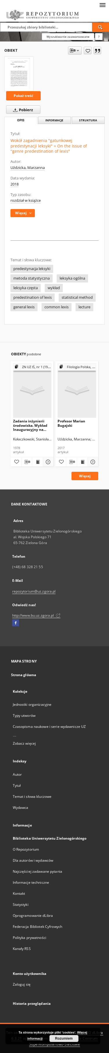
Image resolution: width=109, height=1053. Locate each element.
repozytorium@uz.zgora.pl (34, 591)
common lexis (56, 307)
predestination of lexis (32, 297)
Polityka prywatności (29, 937)
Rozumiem (64, 1038)
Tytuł (17, 785)
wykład (54, 287)
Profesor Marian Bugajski (71, 423)
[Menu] (102, 4)
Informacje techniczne (31, 882)
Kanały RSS (22, 948)
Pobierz (22, 109)
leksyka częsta (25, 287)
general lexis (24, 307)
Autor (17, 774)
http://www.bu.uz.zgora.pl (36, 615)
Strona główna (23, 674)
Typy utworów (24, 715)
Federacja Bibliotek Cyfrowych (37, 926)
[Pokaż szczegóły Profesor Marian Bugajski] (92, 462)
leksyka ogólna (72, 278)
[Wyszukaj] (100, 27)
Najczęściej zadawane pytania (37, 871)
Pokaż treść (23, 95)
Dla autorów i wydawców (33, 860)
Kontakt (19, 893)
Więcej (85, 476)
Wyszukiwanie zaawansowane (68, 37)
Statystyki (20, 904)
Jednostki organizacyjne (32, 704)
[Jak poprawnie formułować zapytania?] (99, 36)
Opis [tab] (20, 120)
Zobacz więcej (24, 743)
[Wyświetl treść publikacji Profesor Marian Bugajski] (82, 462)
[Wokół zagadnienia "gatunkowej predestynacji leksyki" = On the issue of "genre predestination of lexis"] (19, 73)
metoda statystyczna (31, 278)
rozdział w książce (25, 200)
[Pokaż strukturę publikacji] (32, 367)
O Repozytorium (26, 849)
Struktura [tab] (88, 120)
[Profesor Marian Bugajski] (77, 390)
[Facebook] (15, 623)
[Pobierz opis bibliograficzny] (27, 462)
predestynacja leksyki (31, 268)
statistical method (77, 297)
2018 (14, 184)
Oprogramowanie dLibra (33, 915)
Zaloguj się (22, 984)
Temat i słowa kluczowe (32, 796)
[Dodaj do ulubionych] (88, 50)
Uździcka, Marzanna (27, 167)
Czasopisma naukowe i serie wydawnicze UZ (49, 726)
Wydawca (20, 807)
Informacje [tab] (54, 120)
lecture (84, 307)
